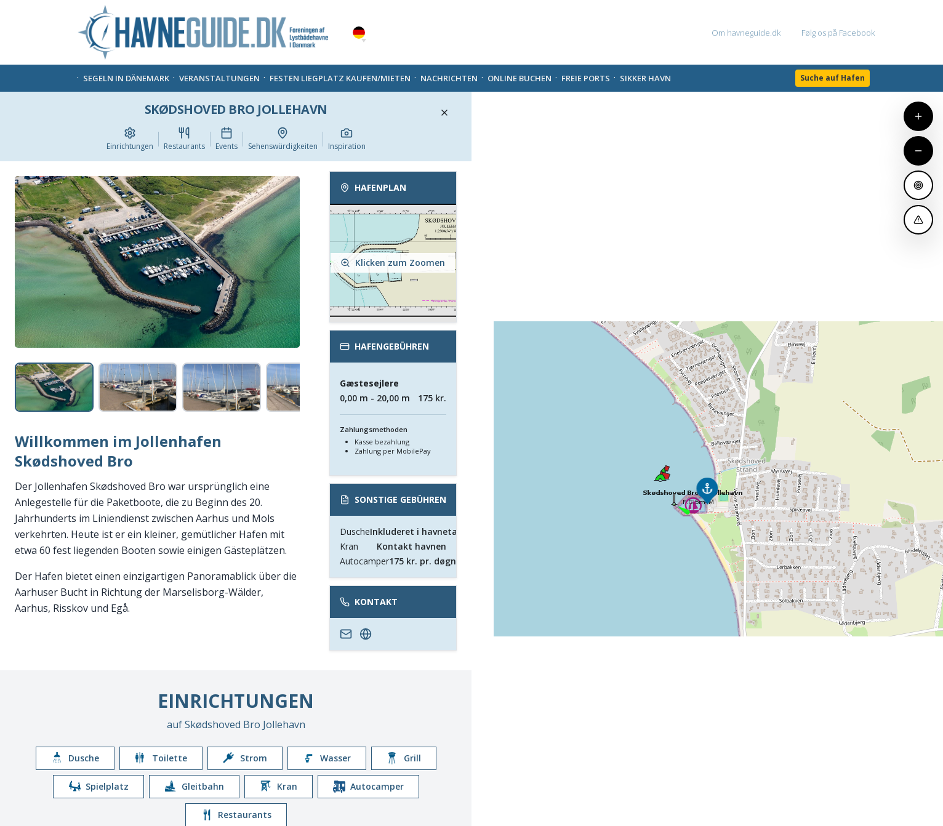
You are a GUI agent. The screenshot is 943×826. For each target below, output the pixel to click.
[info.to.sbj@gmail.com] (346, 634)
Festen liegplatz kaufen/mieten (340, 78)
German (359, 33)
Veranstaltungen (219, 78)
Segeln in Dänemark (126, 78)
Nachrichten (449, 78)
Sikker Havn (645, 78)
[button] (363, 40)
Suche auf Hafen (832, 78)
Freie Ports (585, 78)
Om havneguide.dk (746, 32)
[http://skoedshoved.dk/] (365, 634)
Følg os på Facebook (838, 32)
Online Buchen (520, 78)
